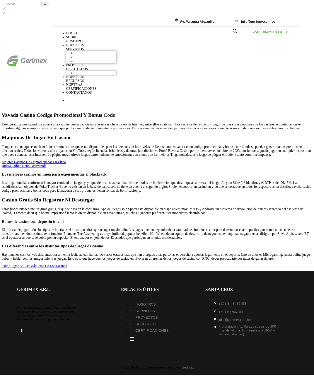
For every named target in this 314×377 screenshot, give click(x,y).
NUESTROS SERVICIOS (75, 47)
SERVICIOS (145, 311)
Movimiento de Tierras (91, 53)
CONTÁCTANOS (79, 92)
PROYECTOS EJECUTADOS (77, 67)
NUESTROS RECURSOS (75, 79)
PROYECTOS (146, 317)
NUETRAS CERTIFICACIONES (81, 86)
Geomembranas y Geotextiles (95, 61)
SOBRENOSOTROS (75, 39)
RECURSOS (145, 324)
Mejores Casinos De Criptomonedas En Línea (34, 162)
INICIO (71, 33)
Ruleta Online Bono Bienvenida (24, 166)
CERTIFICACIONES (152, 330)
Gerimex (188, 367)
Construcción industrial (91, 57)
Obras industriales (87, 73)
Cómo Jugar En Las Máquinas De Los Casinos (34, 266)
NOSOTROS (145, 304)
